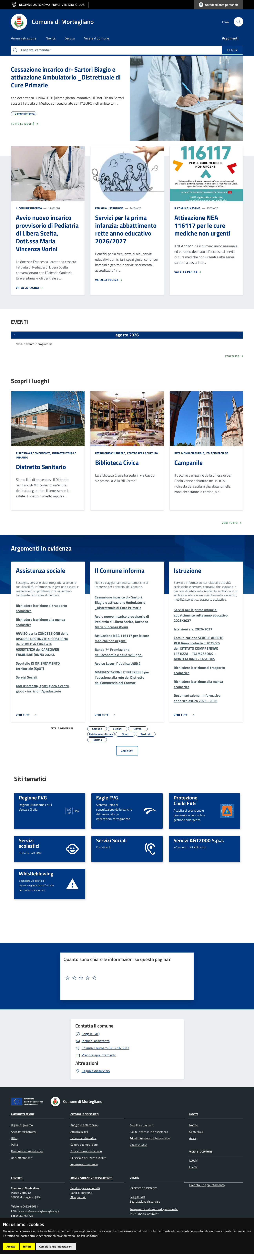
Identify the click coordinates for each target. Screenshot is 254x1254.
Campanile (188, 462)
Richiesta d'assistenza (143, 1188)
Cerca (232, 50)
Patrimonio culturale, (111, 453)
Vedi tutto (234, 356)
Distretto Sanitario (41, 466)
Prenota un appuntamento (207, 1185)
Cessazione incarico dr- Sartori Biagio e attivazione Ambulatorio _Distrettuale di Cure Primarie (66, 77)
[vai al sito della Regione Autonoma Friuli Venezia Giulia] (49, 5)
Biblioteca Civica (117, 462)
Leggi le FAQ (91, 1034)
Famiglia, (101, 208)
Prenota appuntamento (99, 1055)
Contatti (16, 1178)
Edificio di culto (217, 453)
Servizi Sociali (111, 840)
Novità (193, 1114)
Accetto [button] (10, 1246)
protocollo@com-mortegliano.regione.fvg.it (38, 1211)
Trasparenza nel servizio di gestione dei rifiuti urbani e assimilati (154, 1211)
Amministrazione (23, 1114)
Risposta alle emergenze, (34, 453)
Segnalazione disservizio (145, 1201)
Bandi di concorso (81, 1192)
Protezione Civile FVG (185, 800)
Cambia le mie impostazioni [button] (55, 1246)
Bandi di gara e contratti (85, 1188)
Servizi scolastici (29, 843)
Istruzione (115, 208)
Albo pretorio (78, 1197)
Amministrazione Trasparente (91, 1178)
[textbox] (125, 977)
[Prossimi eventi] (240, 335)
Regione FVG (33, 797)
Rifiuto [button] (27, 1246)
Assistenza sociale (40, 570)
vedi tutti (127, 750)
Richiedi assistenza (96, 1041)
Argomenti (230, 38)
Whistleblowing (36, 873)
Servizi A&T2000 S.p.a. (199, 840)
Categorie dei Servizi (84, 1114)
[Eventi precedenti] (14, 335)
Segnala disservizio (96, 1071)
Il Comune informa (29, 208)
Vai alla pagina (29, 288)
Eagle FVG (107, 797)
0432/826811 (105, 1048)
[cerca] (238, 21)
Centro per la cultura (142, 453)
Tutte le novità (25, 124)
